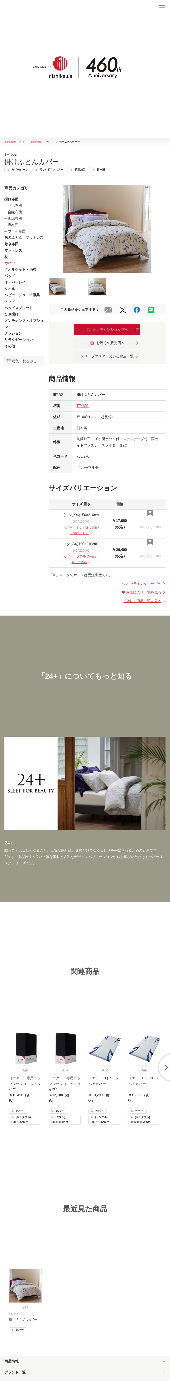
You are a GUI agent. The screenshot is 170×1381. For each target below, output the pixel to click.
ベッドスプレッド (18, 308)
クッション (13, 333)
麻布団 (13, 225)
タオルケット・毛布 (20, 269)
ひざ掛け (11, 314)
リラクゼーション (18, 340)
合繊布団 (15, 212)
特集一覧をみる (22, 361)
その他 (9, 346)
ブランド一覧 (15, 1372)
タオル (9, 289)
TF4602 (83, 406)
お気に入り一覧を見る (144, 592)
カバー (9, 263)
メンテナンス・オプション (23, 324)
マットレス (13, 250)
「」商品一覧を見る (145, 601)
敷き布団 (11, 244)
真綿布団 (15, 218)
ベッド (9, 301)
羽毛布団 (15, 206)
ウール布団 (16, 231)
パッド (9, 276)
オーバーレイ (15, 282)
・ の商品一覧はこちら (81, 530)
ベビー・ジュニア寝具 (22, 295)
